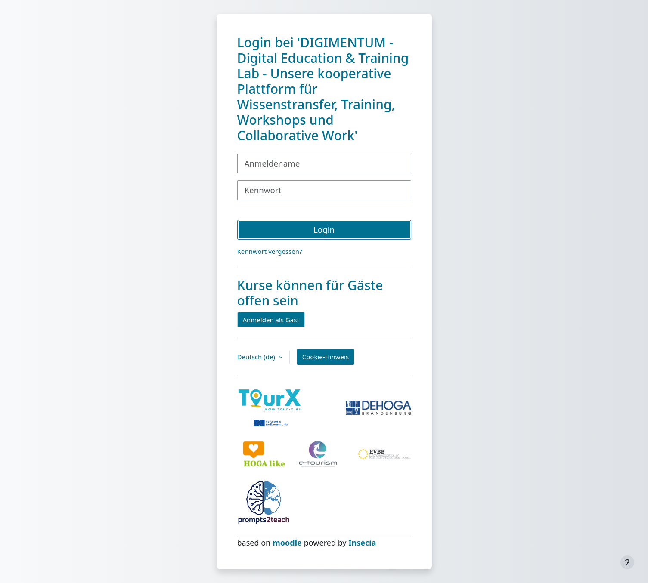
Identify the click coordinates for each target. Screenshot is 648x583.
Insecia (362, 542)
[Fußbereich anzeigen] (627, 562)
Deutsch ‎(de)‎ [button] (257, 356)
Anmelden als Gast (271, 319)
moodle (287, 542)
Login (324, 229)
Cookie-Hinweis (325, 356)
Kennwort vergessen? (269, 251)
